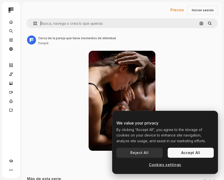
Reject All (139, 152)
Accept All (190, 152)
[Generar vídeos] (11, 92)
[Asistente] (11, 110)
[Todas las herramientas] (11, 65)
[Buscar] (11, 31)
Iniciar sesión (203, 10)
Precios (177, 10)
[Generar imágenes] (11, 83)
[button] (33, 23)
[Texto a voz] (11, 101)
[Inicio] (11, 22)
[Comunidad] (11, 49)
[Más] (11, 170)
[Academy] (11, 161)
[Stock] (11, 40)
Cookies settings (165, 164)
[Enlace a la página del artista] (31, 40)
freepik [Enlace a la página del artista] (43, 43)
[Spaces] (11, 74)
